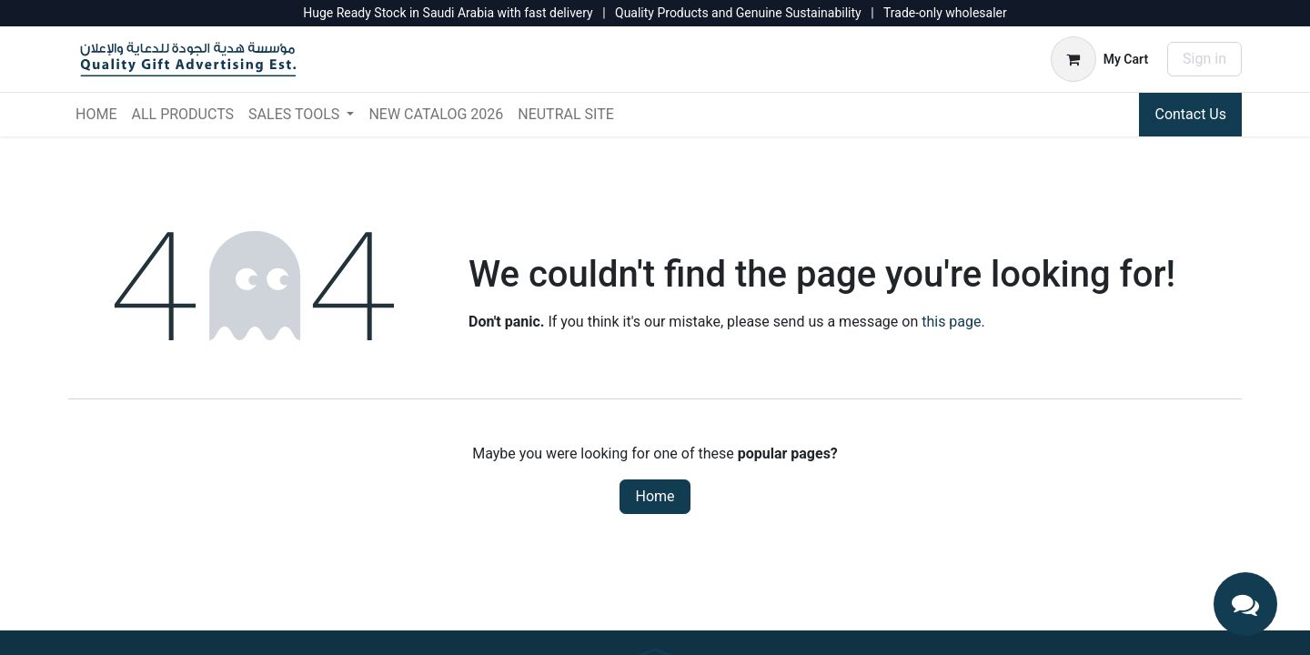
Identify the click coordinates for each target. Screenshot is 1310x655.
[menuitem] (96, 114)
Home (654, 496)
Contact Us (1190, 114)
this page (951, 321)
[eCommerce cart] (1099, 59)
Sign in (1204, 58)
